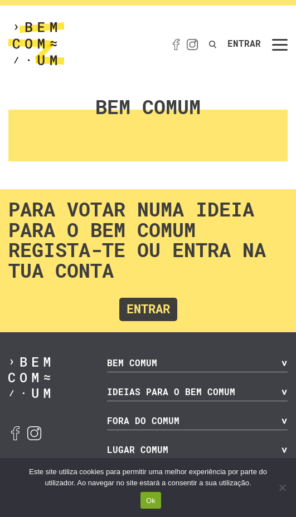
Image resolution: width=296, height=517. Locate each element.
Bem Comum (132, 363)
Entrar (244, 43)
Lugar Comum (137, 450)
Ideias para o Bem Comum (171, 392)
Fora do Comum (143, 421)
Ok (151, 500)
